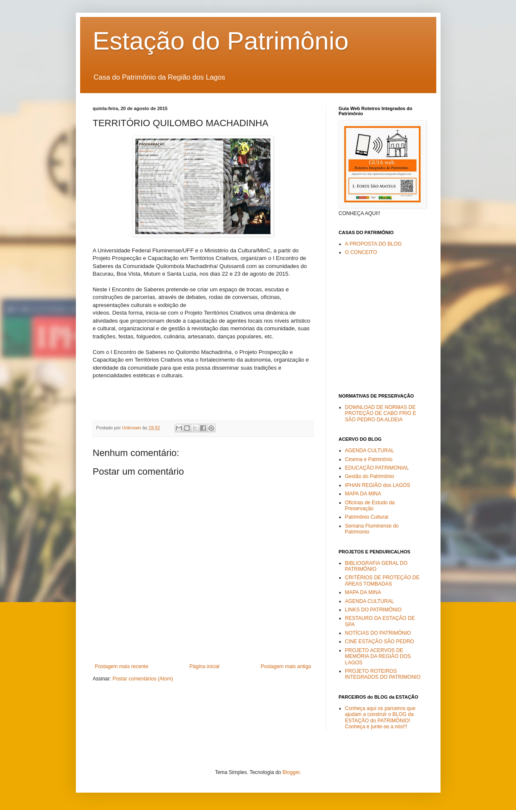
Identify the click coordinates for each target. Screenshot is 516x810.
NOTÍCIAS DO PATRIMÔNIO (378, 633)
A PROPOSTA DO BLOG (373, 244)
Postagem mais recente (121, 666)
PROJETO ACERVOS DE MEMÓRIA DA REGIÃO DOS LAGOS (378, 656)
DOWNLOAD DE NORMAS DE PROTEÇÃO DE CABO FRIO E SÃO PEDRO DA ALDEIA (380, 413)
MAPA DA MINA (363, 494)
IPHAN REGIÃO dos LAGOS (377, 485)
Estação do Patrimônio (221, 41)
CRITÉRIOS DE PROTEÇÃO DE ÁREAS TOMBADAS (382, 580)
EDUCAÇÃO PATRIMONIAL (377, 468)
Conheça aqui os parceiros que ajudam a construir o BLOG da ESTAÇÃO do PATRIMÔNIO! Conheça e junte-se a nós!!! (380, 717)
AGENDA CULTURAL (369, 450)
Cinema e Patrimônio (369, 459)
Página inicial (205, 666)
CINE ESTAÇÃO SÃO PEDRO (379, 641)
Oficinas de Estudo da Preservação (370, 505)
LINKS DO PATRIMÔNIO (373, 610)
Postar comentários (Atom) (142, 679)
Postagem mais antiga (286, 666)
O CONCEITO (361, 252)
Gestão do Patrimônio (369, 476)
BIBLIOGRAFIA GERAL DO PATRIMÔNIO (376, 566)
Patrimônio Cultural (366, 517)
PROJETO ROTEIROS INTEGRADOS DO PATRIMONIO (383, 674)
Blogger (291, 772)
